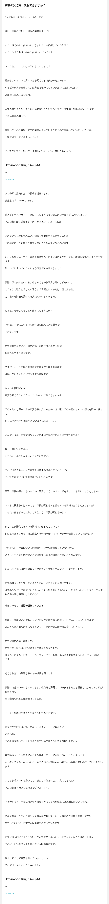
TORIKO (9, 179)
